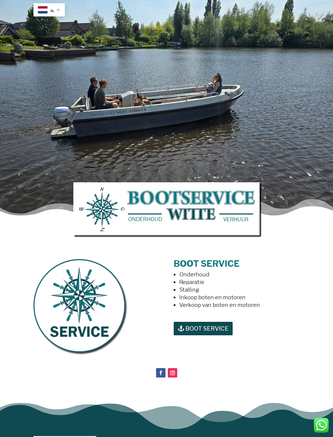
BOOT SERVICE (207, 328)
